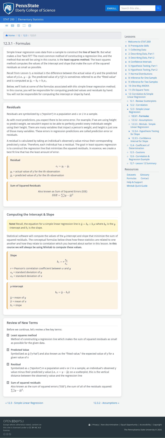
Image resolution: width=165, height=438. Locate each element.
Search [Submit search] (159, 8)
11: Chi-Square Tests (138, 89)
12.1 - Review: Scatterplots (143, 100)
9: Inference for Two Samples (143, 81)
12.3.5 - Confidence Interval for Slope (141, 140)
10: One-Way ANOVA (138, 85)
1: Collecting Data (137, 49)
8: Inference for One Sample (142, 77)
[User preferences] (18, 25)
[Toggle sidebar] (7, 26)
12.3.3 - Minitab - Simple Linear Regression (143, 126)
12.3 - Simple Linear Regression (139, 110)
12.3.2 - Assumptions (142, 119)
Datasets (131, 174)
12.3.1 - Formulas (140, 116)
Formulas (131, 178)
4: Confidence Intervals (140, 61)
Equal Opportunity (129, 424)
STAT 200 (8, 19)
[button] (24, 403)
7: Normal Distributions (140, 73)
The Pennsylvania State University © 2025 (143, 429)
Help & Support (135, 182)
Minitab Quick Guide (137, 185)
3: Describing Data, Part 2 (141, 57)
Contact (145, 178)
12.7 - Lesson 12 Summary (143, 163)
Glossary (144, 174)
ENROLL (112, 8)
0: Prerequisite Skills (138, 45)
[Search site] (138, 8)
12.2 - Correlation (139, 104)
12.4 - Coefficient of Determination (139, 147)
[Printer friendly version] (29, 25)
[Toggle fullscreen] (24, 25)
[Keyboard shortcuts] (12, 25)
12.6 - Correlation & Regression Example (139, 158)
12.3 (25, 35)
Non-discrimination (110, 424)
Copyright (157, 424)
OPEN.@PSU (14, 421)
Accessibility (145, 424)
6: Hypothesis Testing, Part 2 (142, 69)
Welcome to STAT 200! (139, 41)
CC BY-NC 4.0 (35, 427)
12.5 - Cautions (137, 152)
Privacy (95, 424)
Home (10, 35)
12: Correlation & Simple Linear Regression (140, 95)
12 (19, 35)
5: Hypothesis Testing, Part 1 (142, 65)
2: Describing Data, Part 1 (141, 53)
